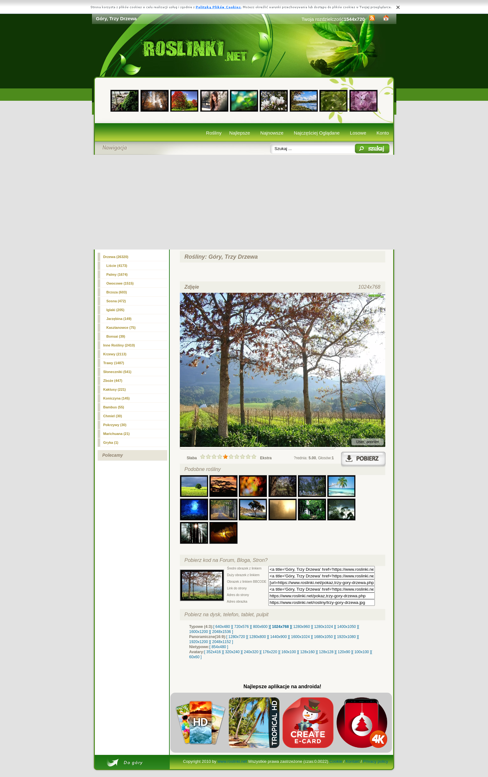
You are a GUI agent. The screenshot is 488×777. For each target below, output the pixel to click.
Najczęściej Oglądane (316, 133)
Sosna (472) (116, 301)
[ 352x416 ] (213, 652)
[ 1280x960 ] (301, 626)
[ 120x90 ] (344, 652)
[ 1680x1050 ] (323, 637)
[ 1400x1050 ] (346, 626)
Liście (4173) (117, 266)
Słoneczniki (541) (117, 372)
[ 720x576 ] (241, 626)
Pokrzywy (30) (114, 425)
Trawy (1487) (113, 363)
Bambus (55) (113, 407)
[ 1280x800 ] (257, 637)
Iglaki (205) (116, 310)
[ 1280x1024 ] (323, 626)
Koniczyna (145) (116, 398)
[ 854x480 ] (219, 647)
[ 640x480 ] (222, 626)
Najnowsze (272, 133)
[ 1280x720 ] (236, 637)
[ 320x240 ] (232, 652)
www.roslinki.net (232, 761)
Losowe (358, 133)
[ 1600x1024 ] (300, 637)
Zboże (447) (113, 380)
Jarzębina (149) (119, 319)
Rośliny (214, 133)
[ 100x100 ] (361, 652)
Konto (382, 133)
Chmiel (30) (112, 416)
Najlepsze (239, 133)
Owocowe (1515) (120, 283)
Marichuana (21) (116, 434)
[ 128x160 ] (307, 652)
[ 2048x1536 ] (221, 631)
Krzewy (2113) (114, 354)
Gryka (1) (111, 442)
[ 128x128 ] (326, 652)
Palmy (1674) (117, 274)
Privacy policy (375, 761)
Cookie (335, 761)
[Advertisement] (244, 202)
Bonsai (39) (116, 336)
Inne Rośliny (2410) (119, 345)
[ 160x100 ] (288, 652)
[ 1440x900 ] (278, 637)
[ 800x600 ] (260, 626)
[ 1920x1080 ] (346, 637)
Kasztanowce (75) (121, 327)
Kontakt (353, 761)
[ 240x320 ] (251, 652)
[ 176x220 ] (269, 652)
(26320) (116, 257)
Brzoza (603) (117, 292)
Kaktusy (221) (114, 389)
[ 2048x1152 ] (221, 642)
